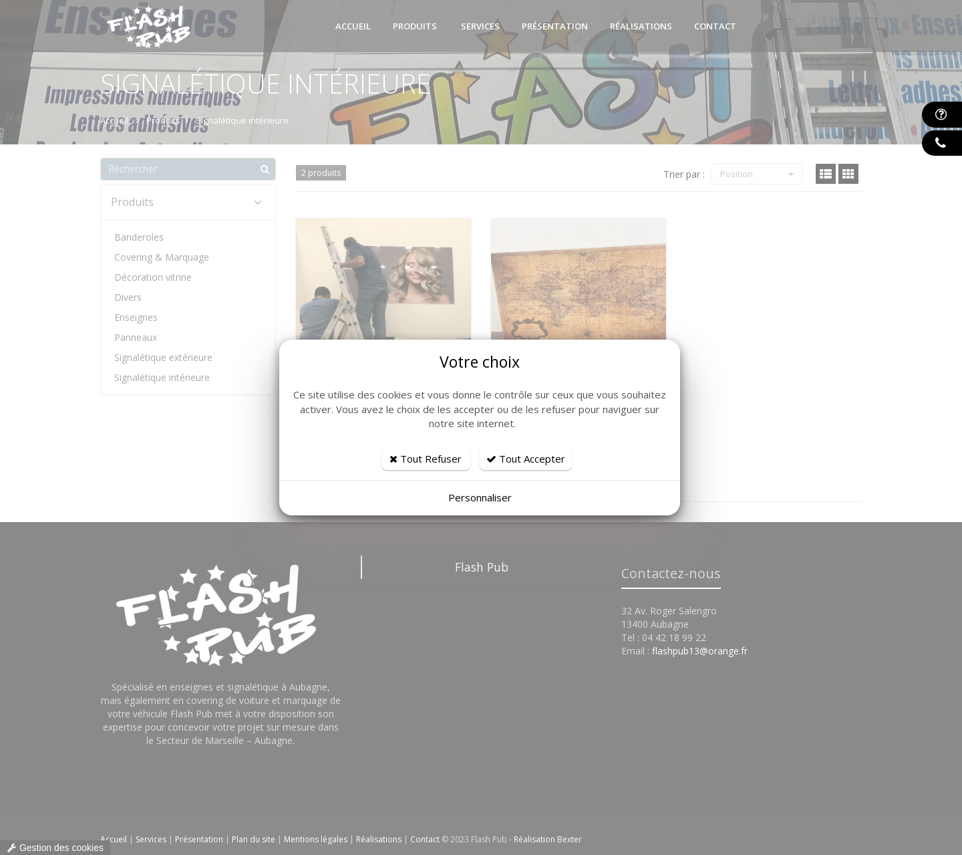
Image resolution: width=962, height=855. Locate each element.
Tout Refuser (425, 458)
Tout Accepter (525, 458)
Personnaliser (480, 497)
